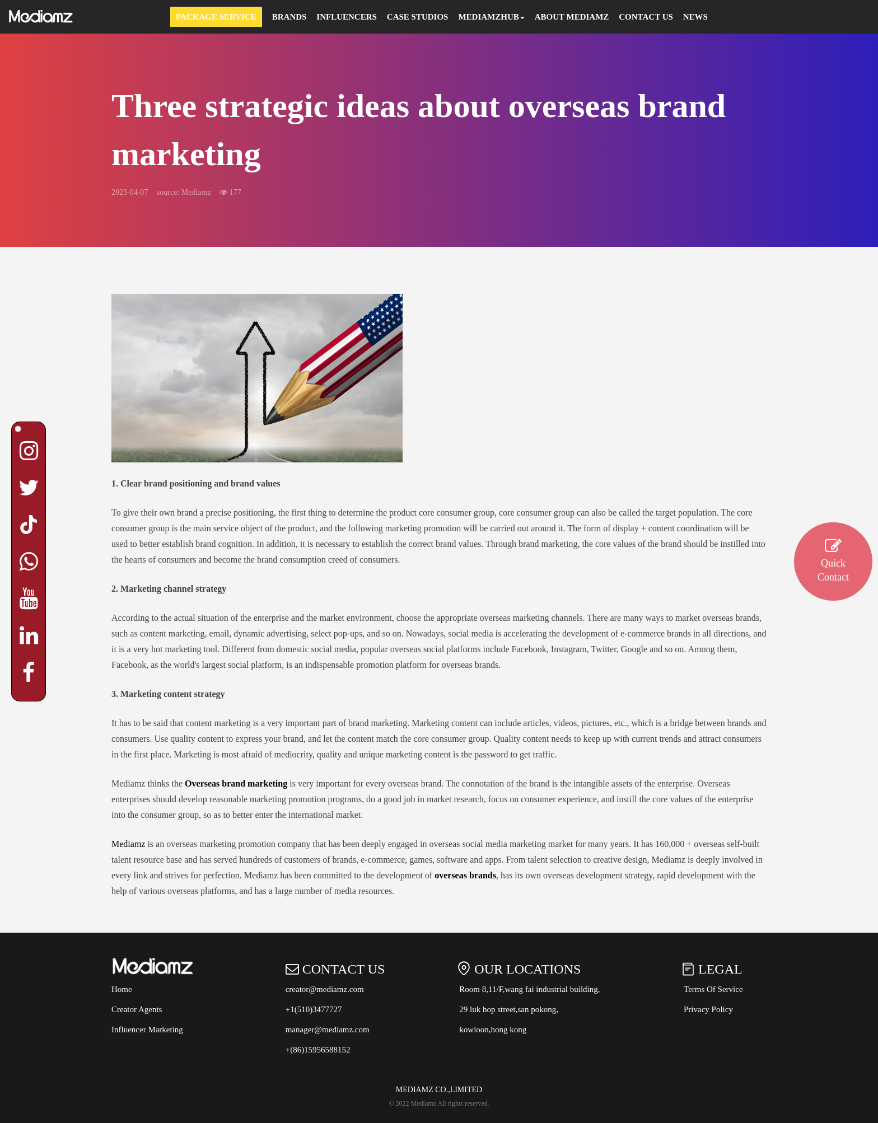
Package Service (216, 16)
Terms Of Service (713, 989)
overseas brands (465, 875)
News (695, 16)
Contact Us (646, 16)
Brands (289, 16)
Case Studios (418, 16)
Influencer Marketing (147, 1029)
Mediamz (128, 844)
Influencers (346, 16)
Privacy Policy (708, 1009)
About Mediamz (572, 16)
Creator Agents (136, 1009)
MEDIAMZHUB (491, 16)
